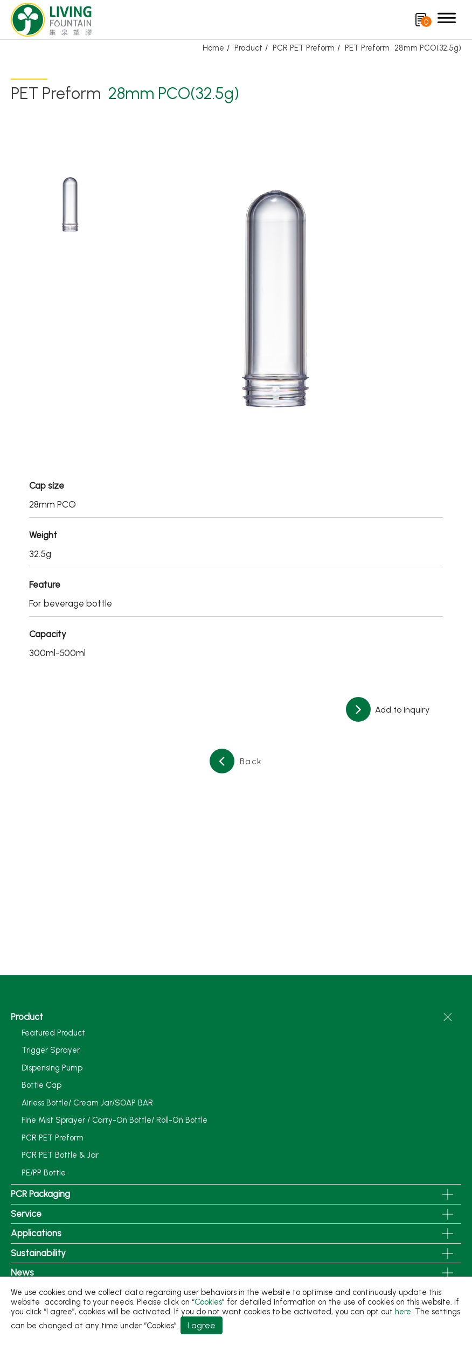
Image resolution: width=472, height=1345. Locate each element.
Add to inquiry (401, 710)
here (403, 1311)
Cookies (208, 1302)
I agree (202, 1325)
